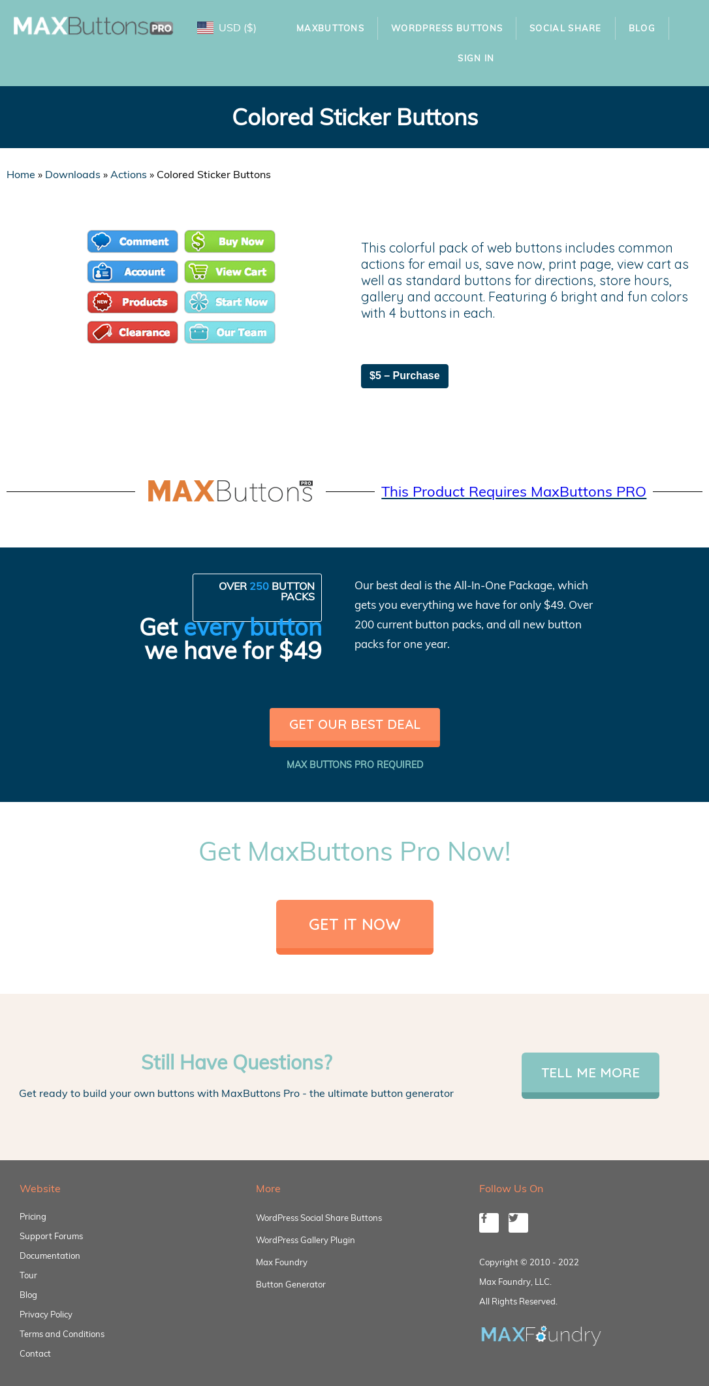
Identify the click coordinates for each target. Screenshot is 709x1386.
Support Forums (51, 1236)
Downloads (73, 174)
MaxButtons (330, 28)
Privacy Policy (46, 1314)
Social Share (565, 28)
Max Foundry (281, 1262)
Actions (128, 174)
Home (21, 174)
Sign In (476, 58)
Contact (35, 1353)
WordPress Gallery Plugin (305, 1240)
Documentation (50, 1255)
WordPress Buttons (447, 28)
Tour (28, 1275)
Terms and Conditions (62, 1334)
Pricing (33, 1216)
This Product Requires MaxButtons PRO (513, 491)
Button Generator (291, 1284)
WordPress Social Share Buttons (319, 1217)
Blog (642, 28)
